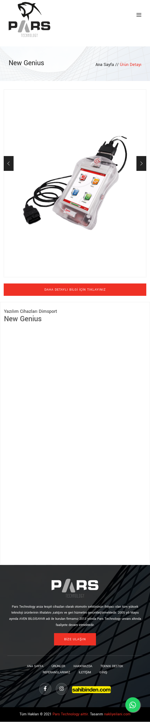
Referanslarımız (56, 672)
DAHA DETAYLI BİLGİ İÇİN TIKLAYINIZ (75, 289)
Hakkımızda (83, 666)
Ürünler (58, 666)
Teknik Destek (112, 666)
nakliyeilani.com (117, 714)
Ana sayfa (34, 666)
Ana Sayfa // (107, 64)
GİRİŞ (104, 672)
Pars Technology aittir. (71, 714)
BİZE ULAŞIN (75, 639)
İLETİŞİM (85, 672)
